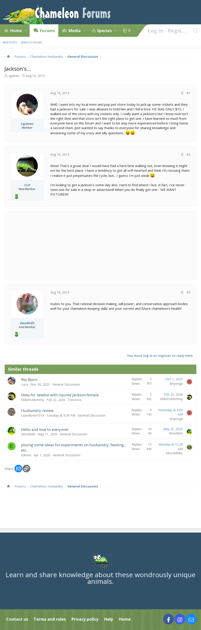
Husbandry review (37, 410)
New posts (10, 42)
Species (104, 30)
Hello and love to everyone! (44, 429)
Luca (24, 384)
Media (74, 30)
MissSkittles (174, 453)
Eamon (26, 455)
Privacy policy (84, 619)
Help (108, 619)
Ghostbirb (28, 434)
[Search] (195, 30)
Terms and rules (50, 619)
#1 (188, 93)
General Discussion (66, 384)
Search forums (31, 42)
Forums (47, 30)
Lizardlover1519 (32, 415)
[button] (26, 30)
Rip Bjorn (29, 379)
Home (16, 30)
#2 (188, 154)
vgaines (13, 76)
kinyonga (176, 383)
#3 (188, 292)
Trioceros (74, 400)
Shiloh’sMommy (32, 400)
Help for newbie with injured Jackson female (60, 394)
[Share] (182, 93)
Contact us (17, 619)
